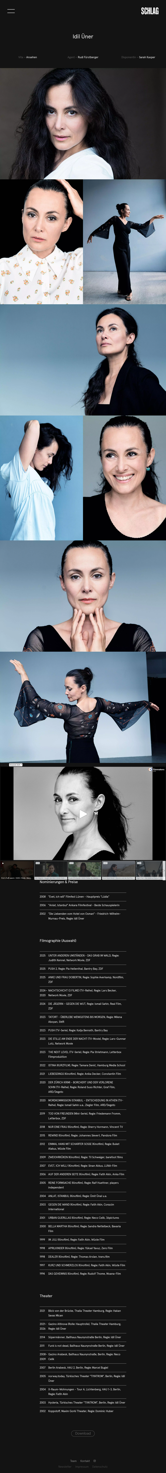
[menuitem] (73, 1461)
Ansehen (31, 57)
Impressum (82, 1466)
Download (83, 1433)
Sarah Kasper (147, 57)
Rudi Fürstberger (88, 57)
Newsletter (65, 1466)
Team (73, 1461)
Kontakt (85, 1461)
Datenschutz (100, 1466)
